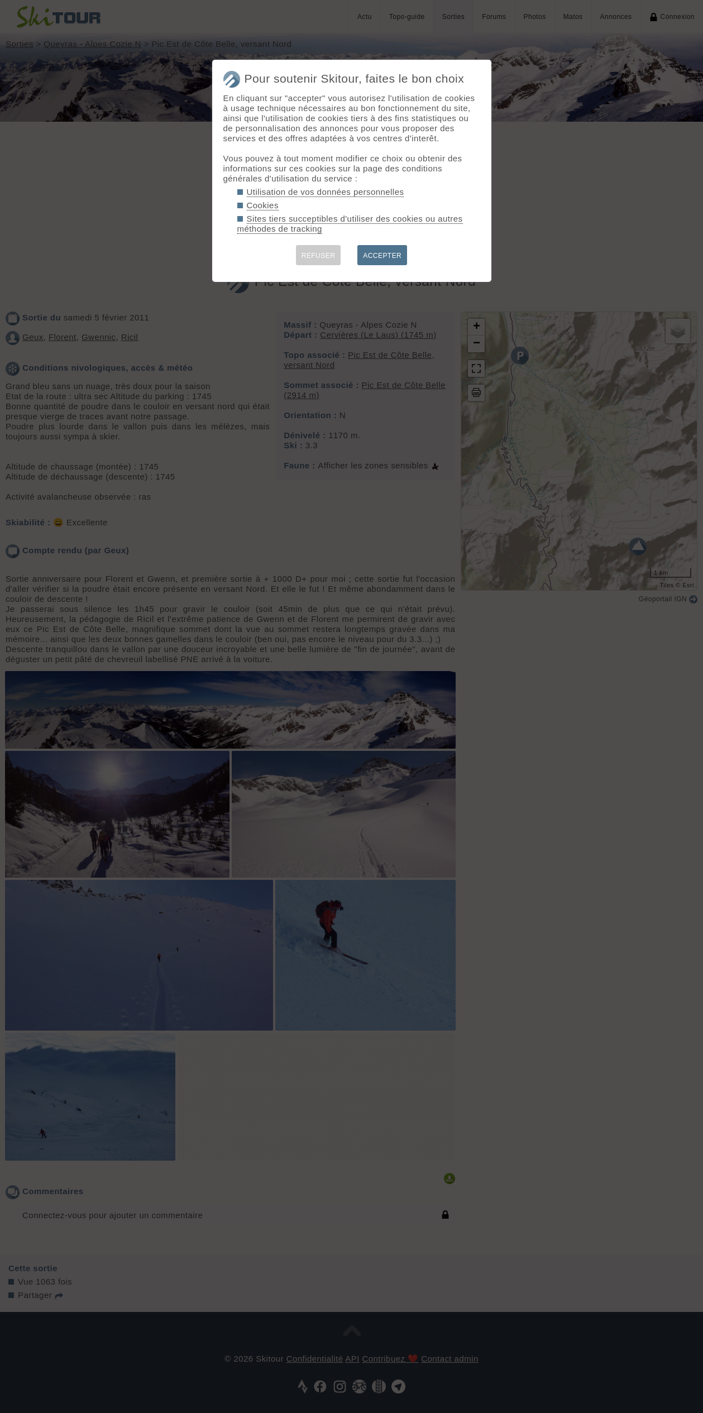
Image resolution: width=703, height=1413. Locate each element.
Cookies (263, 205)
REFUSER (319, 256)
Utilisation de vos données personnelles (325, 192)
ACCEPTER (382, 256)
